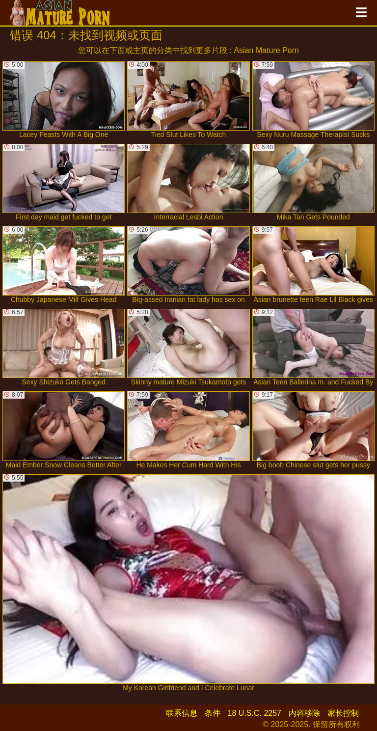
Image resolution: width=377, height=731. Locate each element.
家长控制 (343, 713)
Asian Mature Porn (266, 50)
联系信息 (181, 713)
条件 (212, 713)
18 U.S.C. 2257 (254, 713)
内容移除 (304, 713)
